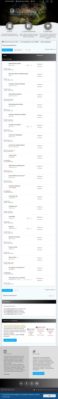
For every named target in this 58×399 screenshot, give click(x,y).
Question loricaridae (14, 237)
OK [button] (49, 395)
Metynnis (11, 226)
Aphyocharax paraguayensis (17, 165)
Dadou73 (14, 228)
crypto (7, 221)
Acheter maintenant (38, 373)
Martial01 (8, 231)
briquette (12, 65)
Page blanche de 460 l (15, 63)
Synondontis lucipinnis (15, 94)
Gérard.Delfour (14, 95)
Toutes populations (9, 45)
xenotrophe (8, 211)
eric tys (7, 282)
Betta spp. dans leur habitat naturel (18, 73)
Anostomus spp (13, 196)
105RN (12, 126)
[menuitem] (22, 1)
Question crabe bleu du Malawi (17, 114)
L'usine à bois (12, 155)
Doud (7, 109)
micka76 (12, 157)
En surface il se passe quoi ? (17, 267)
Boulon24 (12, 136)
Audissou (12, 259)
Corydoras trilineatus (14, 186)
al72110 (8, 68)
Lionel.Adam (9, 119)
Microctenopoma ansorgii (16, 104)
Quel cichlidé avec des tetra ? (17, 175)
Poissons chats (13, 247)
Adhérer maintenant (10, 340)
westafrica (12, 106)
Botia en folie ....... (14, 257)
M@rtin (12, 116)
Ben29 (13, 197)
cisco (13, 218)
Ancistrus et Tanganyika (15, 134)
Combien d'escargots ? (15, 124)
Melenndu (14, 85)
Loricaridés (12, 216)
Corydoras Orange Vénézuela (17, 83)
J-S (11, 75)
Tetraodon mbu (13, 206)
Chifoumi (12, 177)
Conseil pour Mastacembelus (17, 145)
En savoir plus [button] (6, 396)
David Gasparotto (14, 146)
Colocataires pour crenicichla (17, 277)
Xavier (13, 208)
